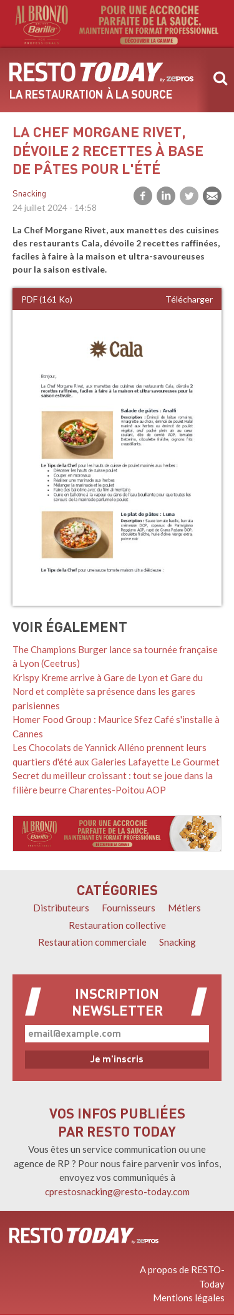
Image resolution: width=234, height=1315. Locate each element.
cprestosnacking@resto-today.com (117, 1191)
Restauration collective (117, 925)
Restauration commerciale (92, 942)
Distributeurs (61, 907)
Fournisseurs (128, 907)
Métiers (184, 907)
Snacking (29, 194)
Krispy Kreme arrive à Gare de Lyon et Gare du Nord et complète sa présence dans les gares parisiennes (107, 691)
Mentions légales (189, 1297)
